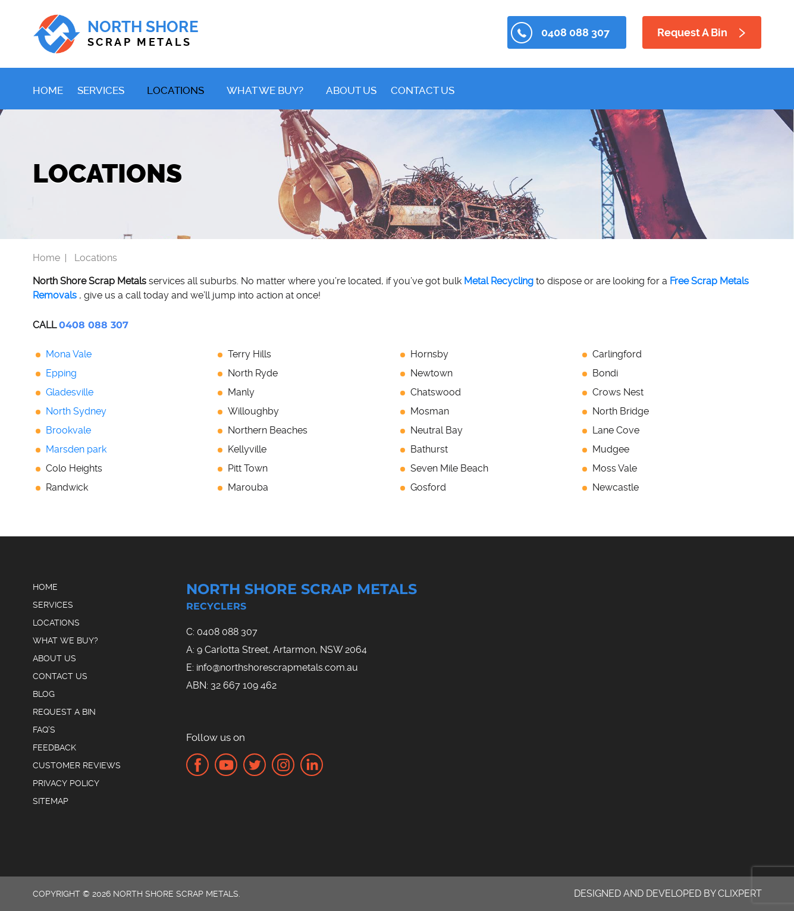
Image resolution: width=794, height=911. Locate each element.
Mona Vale (69, 354)
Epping (61, 373)
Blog (44, 694)
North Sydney (76, 411)
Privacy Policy (66, 783)
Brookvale (68, 430)
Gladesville (69, 392)
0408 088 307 (575, 32)
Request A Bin (692, 32)
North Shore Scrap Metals (318, 598)
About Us (351, 90)
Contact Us (422, 90)
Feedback (54, 747)
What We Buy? (265, 90)
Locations (175, 90)
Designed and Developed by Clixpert (668, 893)
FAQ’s (44, 729)
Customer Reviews (77, 765)
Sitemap (50, 801)
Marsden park (76, 449)
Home (48, 90)
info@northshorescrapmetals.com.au (277, 667)
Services (100, 90)
